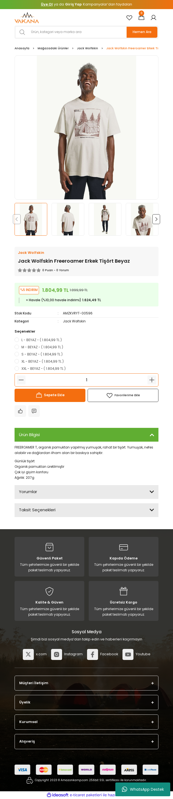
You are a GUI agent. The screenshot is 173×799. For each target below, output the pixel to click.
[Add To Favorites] (123, 395)
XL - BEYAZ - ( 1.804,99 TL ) (42, 361)
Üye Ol (47, 4)
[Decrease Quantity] (21, 380)
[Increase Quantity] (151, 380)
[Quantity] (86, 380)
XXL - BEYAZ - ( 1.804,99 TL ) (43, 368)
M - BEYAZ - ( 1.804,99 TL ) (42, 347)
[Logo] (27, 17)
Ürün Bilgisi (29, 434)
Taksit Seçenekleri (37, 510)
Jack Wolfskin (74, 321)
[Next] (156, 219)
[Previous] (17, 219)
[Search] (86, 32)
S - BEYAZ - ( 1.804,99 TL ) (42, 354)
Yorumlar (28, 491)
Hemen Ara (142, 32)
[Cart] (141, 18)
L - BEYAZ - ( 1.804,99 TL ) (41, 340)
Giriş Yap (73, 4)
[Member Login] (153, 18)
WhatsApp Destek (143, 789)
